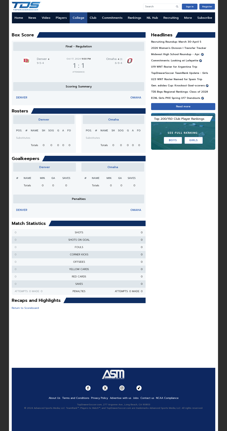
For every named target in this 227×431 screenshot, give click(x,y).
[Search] (159, 7)
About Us (54, 398)
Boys (173, 140)
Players (61, 18)
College (78, 18)
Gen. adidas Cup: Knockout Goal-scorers (178, 85)
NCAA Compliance (167, 398)
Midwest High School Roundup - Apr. (175, 54)
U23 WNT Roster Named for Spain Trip (176, 79)
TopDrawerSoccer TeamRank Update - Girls (179, 73)
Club (93, 18)
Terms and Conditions (75, 398)
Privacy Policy (99, 398)
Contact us (147, 398)
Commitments (112, 18)
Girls (193, 140)
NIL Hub (152, 18)
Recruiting (171, 18)
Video (46, 18)
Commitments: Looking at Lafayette (174, 60)
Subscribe (204, 18)
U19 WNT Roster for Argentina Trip (174, 67)
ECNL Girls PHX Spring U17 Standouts (175, 98)
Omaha (114, 59)
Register (207, 6)
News (32, 18)
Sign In (190, 6)
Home (18, 18)
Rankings (134, 18)
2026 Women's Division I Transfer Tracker (178, 48)
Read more (183, 106)
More (188, 18)
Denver (43, 59)
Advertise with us (120, 398)
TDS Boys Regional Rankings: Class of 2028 (179, 92)
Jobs (136, 398)
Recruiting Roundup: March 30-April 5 (176, 42)
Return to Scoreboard (25, 308)
